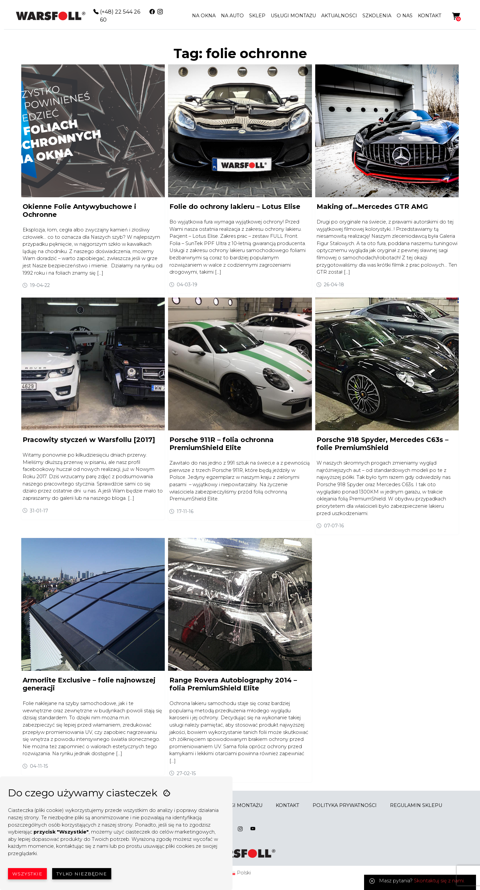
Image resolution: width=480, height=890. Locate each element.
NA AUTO (232, 16)
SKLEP (257, 16)
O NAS (405, 16)
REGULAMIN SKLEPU (416, 805)
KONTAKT (429, 16)
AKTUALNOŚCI (339, 16)
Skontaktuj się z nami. (439, 881)
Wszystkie (27, 873)
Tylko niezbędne (81, 873)
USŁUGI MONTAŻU (293, 16)
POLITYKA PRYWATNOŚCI (345, 805)
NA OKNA (204, 16)
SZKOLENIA (376, 16)
